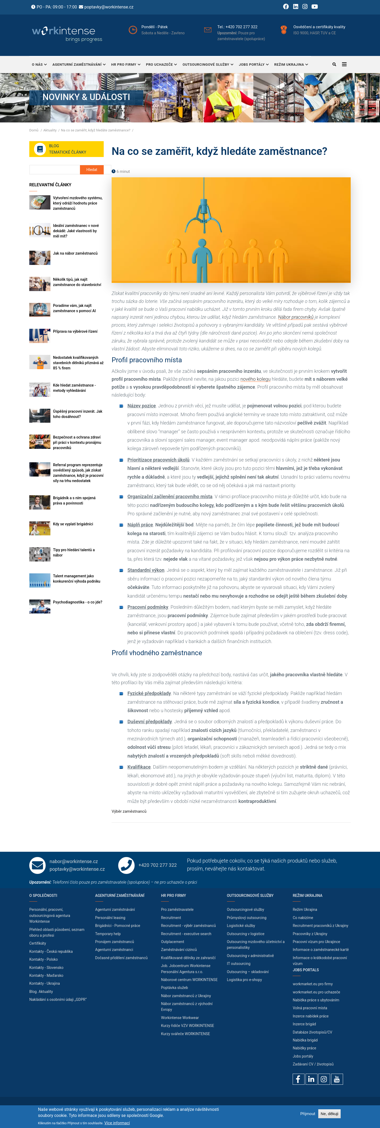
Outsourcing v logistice (245, 934)
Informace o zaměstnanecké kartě (321, 950)
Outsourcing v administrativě (250, 956)
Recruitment (171, 918)
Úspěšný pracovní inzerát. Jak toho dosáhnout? (77, 414)
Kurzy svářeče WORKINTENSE (185, 1034)
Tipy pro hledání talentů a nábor (74, 552)
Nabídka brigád (305, 1040)
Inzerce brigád (304, 1024)
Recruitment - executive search (186, 934)
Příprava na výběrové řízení (75, 331)
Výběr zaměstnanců (129, 811)
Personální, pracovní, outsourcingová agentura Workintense (49, 915)
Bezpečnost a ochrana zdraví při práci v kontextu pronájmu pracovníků (77, 442)
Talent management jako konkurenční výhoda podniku (76, 578)
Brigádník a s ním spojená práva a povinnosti (74, 500)
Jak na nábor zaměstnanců (75, 253)
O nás (39, 65)
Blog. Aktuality (41, 991)
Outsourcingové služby (208, 65)
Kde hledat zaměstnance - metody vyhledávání (74, 388)
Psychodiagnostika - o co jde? (77, 602)
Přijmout (307, 1113)
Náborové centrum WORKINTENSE (189, 980)
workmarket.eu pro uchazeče (316, 992)
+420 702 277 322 (255, 27)
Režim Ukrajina (291, 65)
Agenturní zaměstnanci (114, 950)
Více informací (117, 1123)
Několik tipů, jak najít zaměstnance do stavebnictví (77, 282)
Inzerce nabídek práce (311, 1016)
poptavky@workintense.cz (109, 6)
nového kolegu (255, 379)
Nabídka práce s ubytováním (316, 1000)
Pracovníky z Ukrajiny (310, 934)
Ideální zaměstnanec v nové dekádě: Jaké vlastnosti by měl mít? (76, 230)
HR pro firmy (126, 65)
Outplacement (172, 942)
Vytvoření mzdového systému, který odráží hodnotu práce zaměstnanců (77, 203)
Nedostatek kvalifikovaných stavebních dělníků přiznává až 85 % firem (78, 362)
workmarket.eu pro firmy (313, 984)
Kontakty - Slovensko (46, 967)
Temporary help (108, 934)
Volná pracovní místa (310, 1008)
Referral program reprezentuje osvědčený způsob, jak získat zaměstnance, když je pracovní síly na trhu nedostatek (78, 473)
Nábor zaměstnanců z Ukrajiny (186, 996)
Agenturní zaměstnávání (79, 65)
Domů (34, 130)
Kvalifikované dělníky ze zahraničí (188, 958)
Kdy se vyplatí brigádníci (73, 524)
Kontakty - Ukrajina (44, 983)
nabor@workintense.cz (74, 861)
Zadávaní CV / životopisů (313, 1064)
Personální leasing (110, 918)
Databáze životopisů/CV (312, 1032)
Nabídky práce (304, 1048)
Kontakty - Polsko (43, 959)
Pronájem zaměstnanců (114, 942)
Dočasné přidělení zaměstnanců (121, 958)
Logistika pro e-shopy (244, 980)
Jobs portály (254, 65)
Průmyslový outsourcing (247, 918)
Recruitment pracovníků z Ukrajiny (320, 926)
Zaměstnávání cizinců (179, 950)
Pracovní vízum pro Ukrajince (316, 942)
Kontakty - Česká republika (51, 951)
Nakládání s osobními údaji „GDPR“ (58, 999)
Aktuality (49, 130)
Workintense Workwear (180, 1018)
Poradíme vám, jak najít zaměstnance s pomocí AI (74, 308)
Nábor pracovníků (296, 317)
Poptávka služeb (174, 988)
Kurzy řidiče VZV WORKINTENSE (187, 1026)
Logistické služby (241, 926)
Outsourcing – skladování (248, 972)
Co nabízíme (303, 918)
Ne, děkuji (329, 1113)
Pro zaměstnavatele (177, 909)
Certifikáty (37, 943)
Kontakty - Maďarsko (46, 975)
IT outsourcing (238, 964)
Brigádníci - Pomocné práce (117, 926)
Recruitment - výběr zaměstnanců (188, 926)
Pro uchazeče (161, 65)
